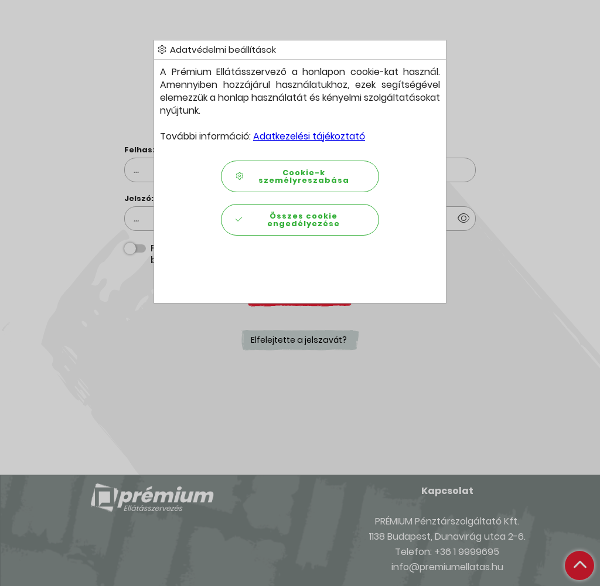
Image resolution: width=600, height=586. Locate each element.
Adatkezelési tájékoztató (309, 136)
